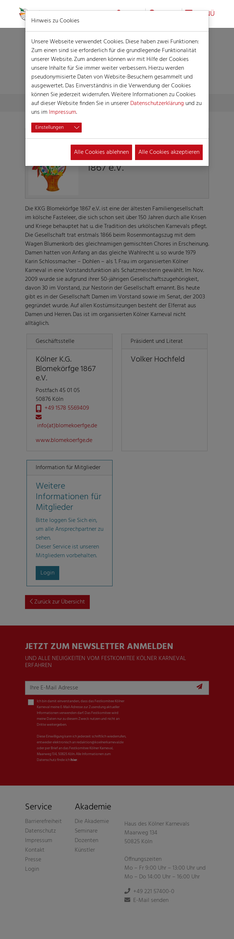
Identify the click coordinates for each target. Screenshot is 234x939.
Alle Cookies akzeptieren (168, 152)
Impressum (62, 112)
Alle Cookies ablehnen (101, 152)
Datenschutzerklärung (157, 103)
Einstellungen (49, 127)
